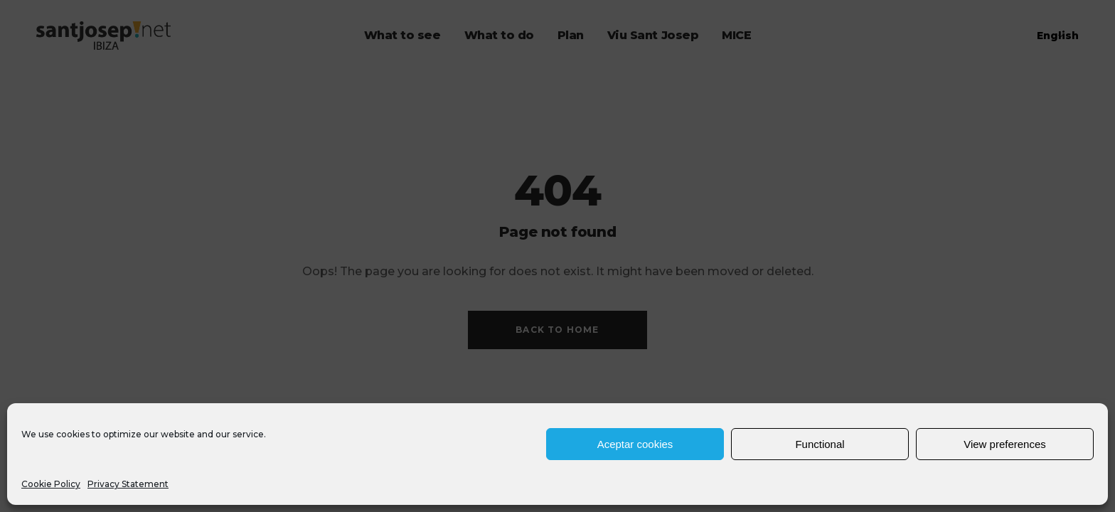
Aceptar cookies (635, 444)
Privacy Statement (128, 484)
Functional (819, 444)
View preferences (1005, 444)
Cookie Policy (50, 484)
